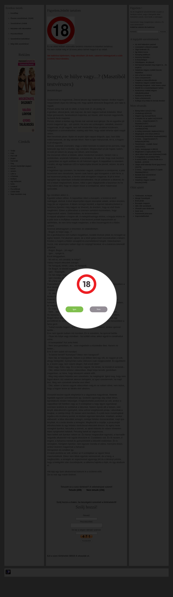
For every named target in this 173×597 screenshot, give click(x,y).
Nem (98, 309)
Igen (74, 309)
